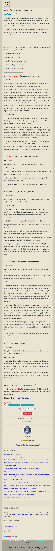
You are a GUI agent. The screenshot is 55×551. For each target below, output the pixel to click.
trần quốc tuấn (23, 404)
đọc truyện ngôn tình (11, 549)
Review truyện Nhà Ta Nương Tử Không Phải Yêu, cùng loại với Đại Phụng (22, 482)
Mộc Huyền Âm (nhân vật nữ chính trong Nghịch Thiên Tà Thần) (20, 497)
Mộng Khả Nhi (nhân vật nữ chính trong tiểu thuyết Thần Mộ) (19, 494)
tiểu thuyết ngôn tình (22, 549)
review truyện (21, 513)
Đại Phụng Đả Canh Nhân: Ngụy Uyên (13, 457)
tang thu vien (48, 549)
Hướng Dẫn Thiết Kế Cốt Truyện (12, 454)
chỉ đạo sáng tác (17, 514)
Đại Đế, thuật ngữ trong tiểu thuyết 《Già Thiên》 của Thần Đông (20, 488)
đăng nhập (27, 419)
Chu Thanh (7, 471)
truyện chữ (45, 547)
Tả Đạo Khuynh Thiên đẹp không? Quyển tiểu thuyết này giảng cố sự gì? (22, 468)
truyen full (30, 547)
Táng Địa (7, 13)
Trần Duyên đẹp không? (10, 465)
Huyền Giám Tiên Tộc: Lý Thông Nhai (13, 480)
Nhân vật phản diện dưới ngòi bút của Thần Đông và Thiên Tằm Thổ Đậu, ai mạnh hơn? (26, 462)
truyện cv (17, 547)
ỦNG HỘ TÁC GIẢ (27, 413)
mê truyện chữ (24, 547)
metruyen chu (31, 549)
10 (20, 409)
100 (34, 409)
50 (29, 409)
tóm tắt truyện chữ (27, 514)
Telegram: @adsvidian (10, 526)
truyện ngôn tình (41, 514)
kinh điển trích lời (34, 513)
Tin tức (6, 14)
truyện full (11, 547)
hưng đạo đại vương (30, 404)
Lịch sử (9, 14)
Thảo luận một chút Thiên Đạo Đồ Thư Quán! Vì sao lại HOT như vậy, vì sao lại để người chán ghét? (29, 460)
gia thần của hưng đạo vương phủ (14, 404)
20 (24, 409)
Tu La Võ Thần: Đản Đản (10, 477)
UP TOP (27, 542)
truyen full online (40, 549)
